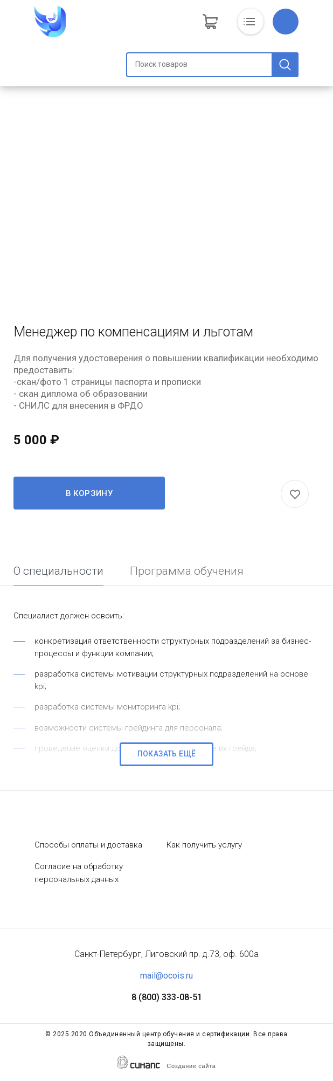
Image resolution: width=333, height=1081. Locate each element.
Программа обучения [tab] (187, 570)
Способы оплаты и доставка (88, 845)
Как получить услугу (204, 845)
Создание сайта (191, 1066)
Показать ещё (166, 753)
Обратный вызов (286, 22)
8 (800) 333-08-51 (166, 997)
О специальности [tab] (58, 570)
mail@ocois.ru (166, 975)
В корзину (89, 493)
